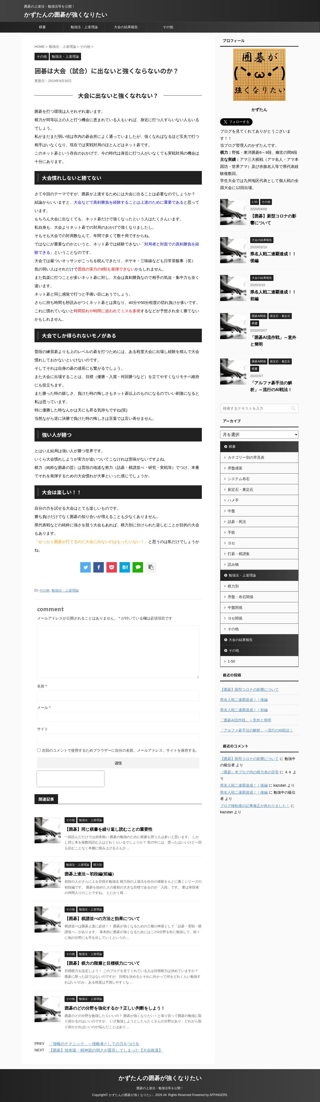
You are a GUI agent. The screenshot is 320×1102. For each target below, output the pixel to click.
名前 (42, 686)
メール (43, 707)
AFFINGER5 (218, 1095)
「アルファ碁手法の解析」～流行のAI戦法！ (256, 730)
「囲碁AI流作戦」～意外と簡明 (245, 720)
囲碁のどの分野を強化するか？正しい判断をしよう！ (115, 1008)
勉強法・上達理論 (84, 27)
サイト (42, 729)
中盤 (231, 511)
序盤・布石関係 (240, 597)
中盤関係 (235, 607)
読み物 (233, 564)
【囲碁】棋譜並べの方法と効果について (102, 918)
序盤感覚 (235, 468)
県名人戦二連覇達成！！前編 (244, 710)
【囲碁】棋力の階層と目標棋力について (102, 963)
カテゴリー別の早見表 (246, 457)
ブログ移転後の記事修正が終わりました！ (255, 806)
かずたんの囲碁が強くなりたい (65, 14)
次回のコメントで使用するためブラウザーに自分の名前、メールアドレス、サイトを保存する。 (120, 750)
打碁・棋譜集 (239, 554)
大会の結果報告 (126, 27)
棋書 (42, 27)
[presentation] (70, 779)
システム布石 (239, 479)
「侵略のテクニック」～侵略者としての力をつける (94, 1043)
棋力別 (233, 586)
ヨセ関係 (235, 618)
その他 (168, 27)
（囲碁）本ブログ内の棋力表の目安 (249, 772)
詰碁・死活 (237, 522)
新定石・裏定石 (240, 489)
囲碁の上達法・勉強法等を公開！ (160, 1088)
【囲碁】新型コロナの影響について (249, 689)
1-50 (231, 661)
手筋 (231, 532)
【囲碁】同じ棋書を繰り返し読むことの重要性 (108, 829)
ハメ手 (233, 500)
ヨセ (231, 543)
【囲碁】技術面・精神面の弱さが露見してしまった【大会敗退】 (106, 1050)
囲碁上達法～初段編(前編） (90, 874)
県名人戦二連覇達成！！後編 (244, 700)
